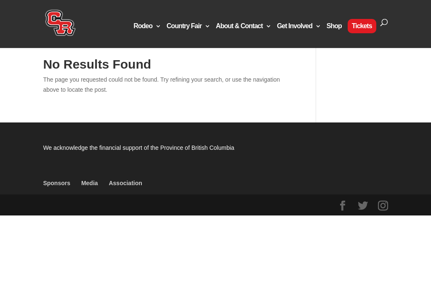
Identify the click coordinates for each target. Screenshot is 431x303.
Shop (334, 26)
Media (89, 183)
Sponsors (56, 183)
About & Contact (239, 26)
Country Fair (184, 26)
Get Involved (294, 26)
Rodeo (142, 26)
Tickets (362, 25)
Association (125, 183)
